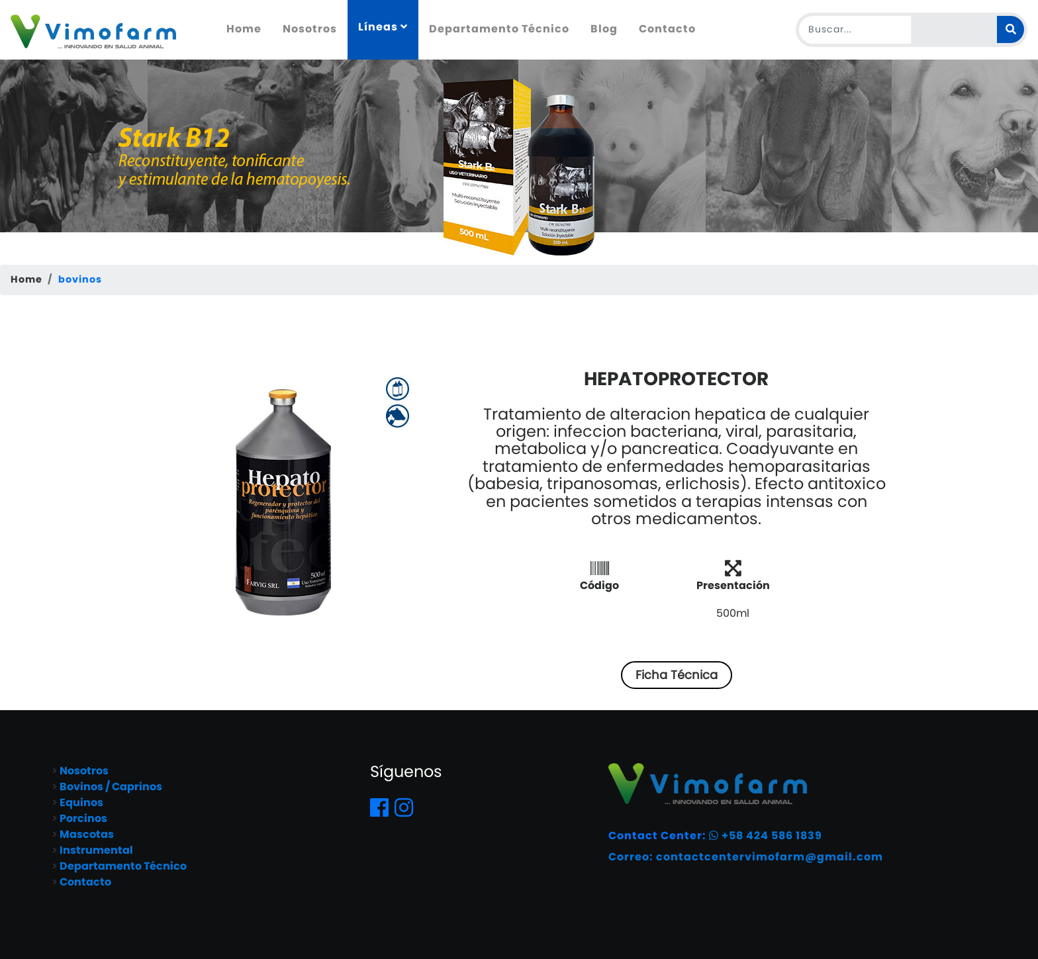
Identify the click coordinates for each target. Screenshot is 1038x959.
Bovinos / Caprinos (111, 786)
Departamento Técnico (499, 28)
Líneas (383, 26)
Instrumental (96, 850)
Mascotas (87, 834)
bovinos (80, 279)
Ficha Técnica (677, 674)
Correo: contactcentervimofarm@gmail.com (745, 856)
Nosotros (310, 28)
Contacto (667, 28)
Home (249, 28)
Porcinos (83, 818)
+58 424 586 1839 (765, 835)
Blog (604, 28)
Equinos (81, 802)
